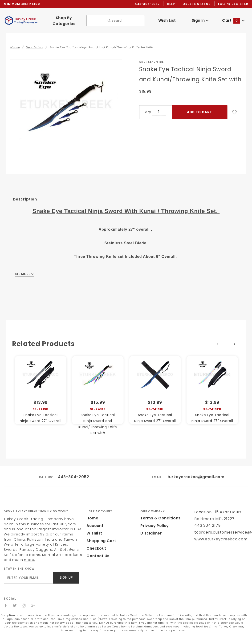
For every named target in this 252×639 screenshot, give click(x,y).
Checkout (96, 548)
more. (29, 559)
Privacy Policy (154, 525)
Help (171, 4)
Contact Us (97, 556)
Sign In (200, 20)
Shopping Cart (101, 540)
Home (92, 518)
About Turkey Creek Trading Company (36, 511)
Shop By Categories (64, 20)
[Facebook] (6, 605)
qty (148, 112)
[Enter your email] (28, 578)
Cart (233, 20)
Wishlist (94, 533)
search (115, 20)
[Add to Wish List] (234, 112)
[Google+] (33, 605)
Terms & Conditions (160, 518)
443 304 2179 (207, 525)
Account (94, 525)
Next (234, 344)
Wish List (167, 20)
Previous (217, 344)
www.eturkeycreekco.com (221, 539)
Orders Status (197, 4)
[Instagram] (24, 605)
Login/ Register (233, 4)
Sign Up (66, 577)
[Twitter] (15, 605)
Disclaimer (151, 533)
